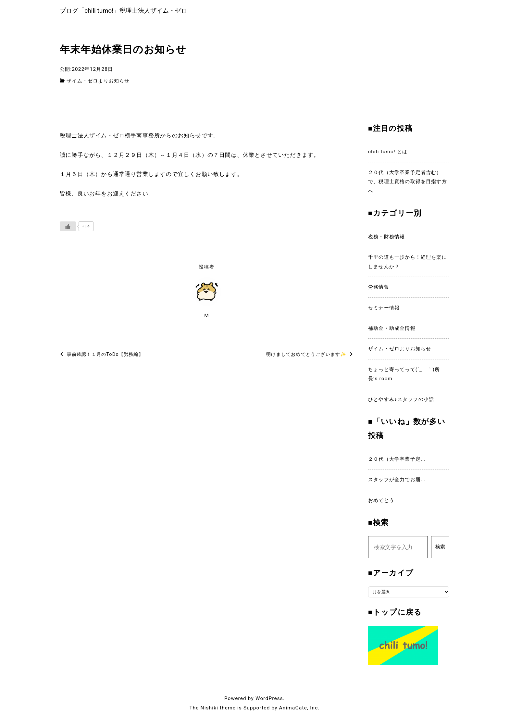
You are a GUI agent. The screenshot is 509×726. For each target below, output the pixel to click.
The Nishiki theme (212, 709)
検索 (440, 548)
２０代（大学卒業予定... (397, 460)
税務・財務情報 (386, 238)
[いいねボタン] (68, 228)
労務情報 (378, 289)
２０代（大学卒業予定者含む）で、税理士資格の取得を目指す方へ (407, 183)
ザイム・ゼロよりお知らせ (98, 82)
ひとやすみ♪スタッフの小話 (401, 401)
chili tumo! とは (387, 153)
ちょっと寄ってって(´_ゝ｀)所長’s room (404, 375)
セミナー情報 (384, 309)
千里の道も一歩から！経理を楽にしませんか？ (407, 263)
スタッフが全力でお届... (397, 481)
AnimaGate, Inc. (299, 709)
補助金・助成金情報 (392, 329)
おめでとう (381, 502)
